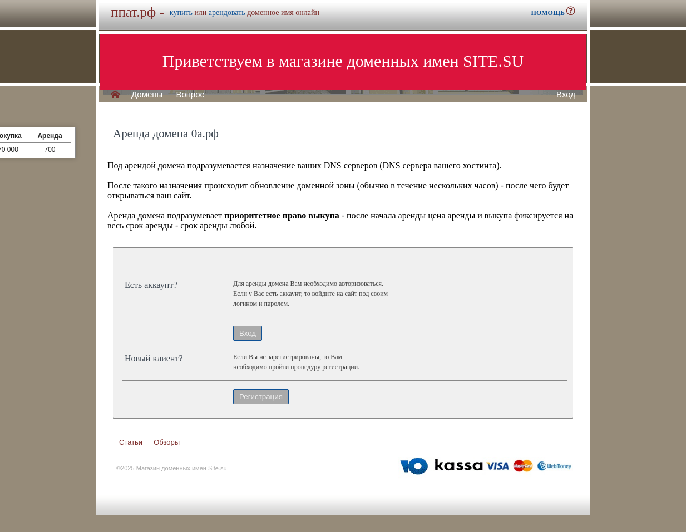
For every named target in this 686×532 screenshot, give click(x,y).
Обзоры (167, 442)
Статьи (130, 442)
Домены (146, 94)
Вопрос (190, 94)
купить (181, 12)
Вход (565, 94)
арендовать (227, 12)
